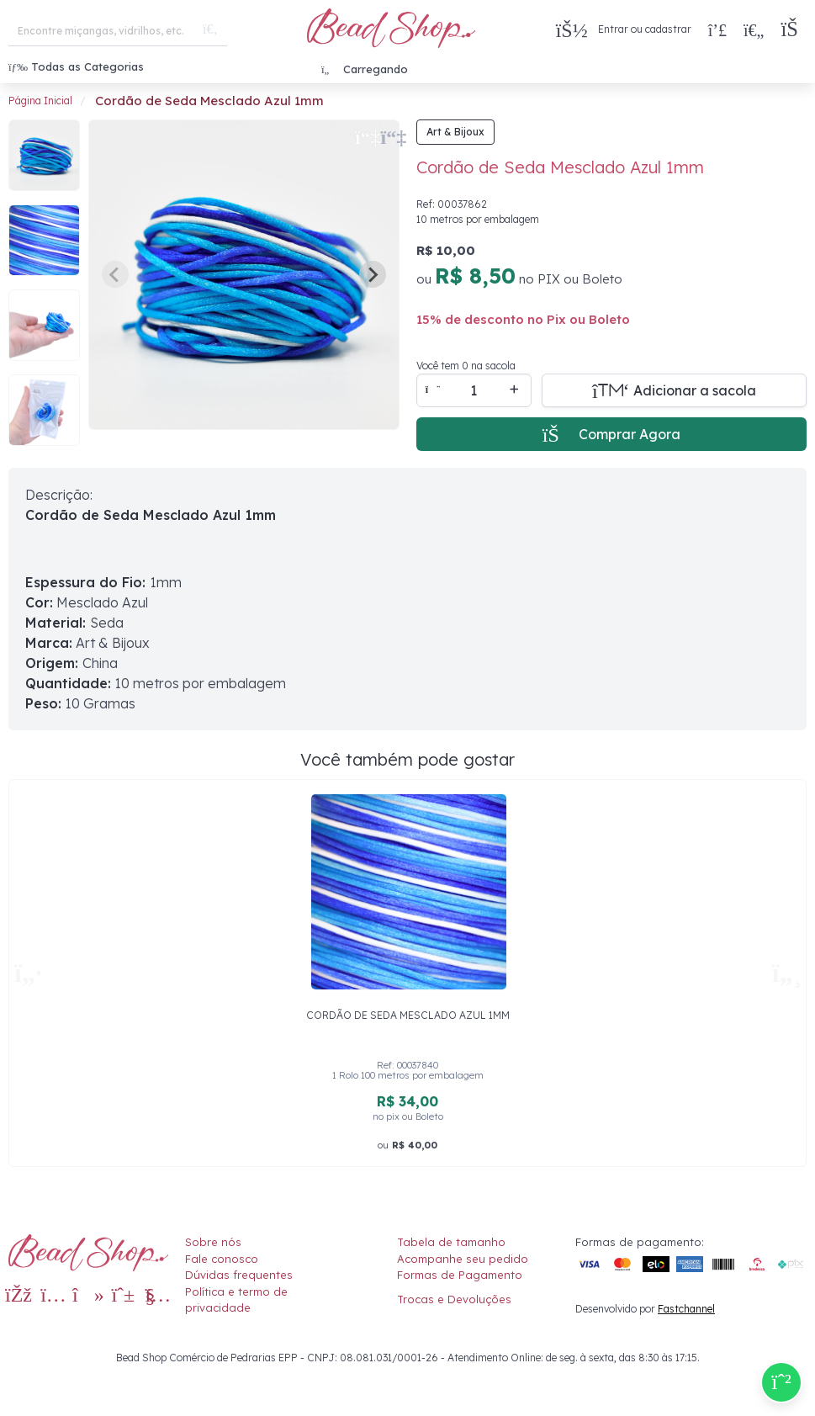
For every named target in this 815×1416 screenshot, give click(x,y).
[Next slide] (372, 274)
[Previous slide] (115, 274)
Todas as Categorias (76, 66)
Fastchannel (686, 1308)
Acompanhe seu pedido (462, 1258)
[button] (794, 29)
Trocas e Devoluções (454, 1299)
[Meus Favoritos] (754, 29)
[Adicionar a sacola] (674, 390)
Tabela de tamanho (451, 1242)
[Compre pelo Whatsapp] (781, 1382)
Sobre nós (213, 1242)
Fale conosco (221, 1258)
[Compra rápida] (717, 29)
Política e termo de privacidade (236, 1300)
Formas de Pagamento (459, 1274)
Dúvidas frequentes (239, 1274)
